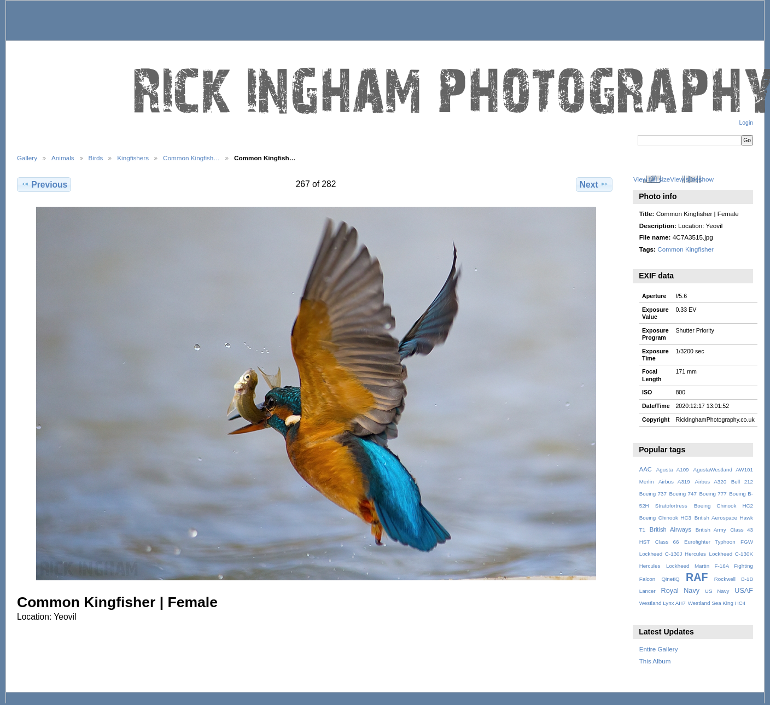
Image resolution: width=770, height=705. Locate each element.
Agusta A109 (672, 470)
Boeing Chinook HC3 (665, 518)
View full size (651, 179)
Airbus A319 (674, 482)
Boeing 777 (712, 494)
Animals (62, 157)
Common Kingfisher (685, 249)
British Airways (671, 529)
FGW (746, 542)
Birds (96, 157)
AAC (645, 469)
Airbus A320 (710, 482)
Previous (44, 184)
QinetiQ (670, 579)
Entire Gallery (658, 648)
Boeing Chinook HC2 (723, 506)
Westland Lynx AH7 (662, 603)
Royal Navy (680, 591)
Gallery (27, 157)
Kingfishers (133, 157)
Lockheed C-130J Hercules (672, 554)
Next (594, 184)
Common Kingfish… (191, 157)
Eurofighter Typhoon (710, 542)
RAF (697, 577)
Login (746, 123)
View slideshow (692, 179)
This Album (655, 661)
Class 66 (667, 542)
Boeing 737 (653, 494)
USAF (743, 591)
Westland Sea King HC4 (717, 603)
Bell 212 (742, 482)
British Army (711, 530)
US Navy (717, 591)
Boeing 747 (683, 494)
